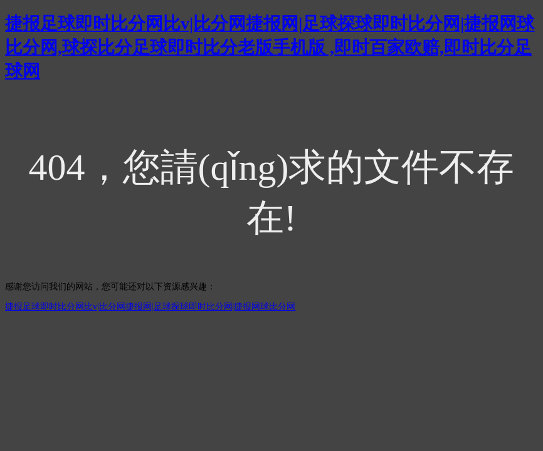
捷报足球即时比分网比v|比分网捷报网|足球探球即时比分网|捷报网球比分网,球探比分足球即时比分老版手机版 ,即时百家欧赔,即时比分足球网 (270, 47)
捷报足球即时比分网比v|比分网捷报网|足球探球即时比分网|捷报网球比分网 (150, 306)
